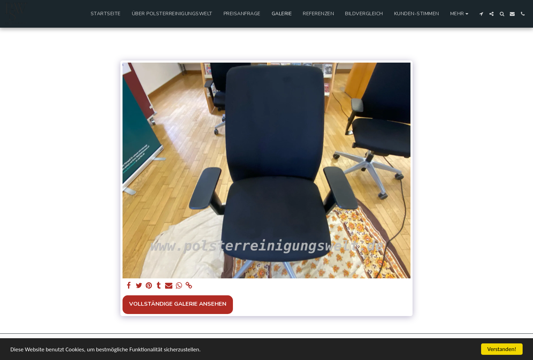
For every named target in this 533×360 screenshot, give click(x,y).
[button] (481, 13)
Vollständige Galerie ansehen (177, 304)
